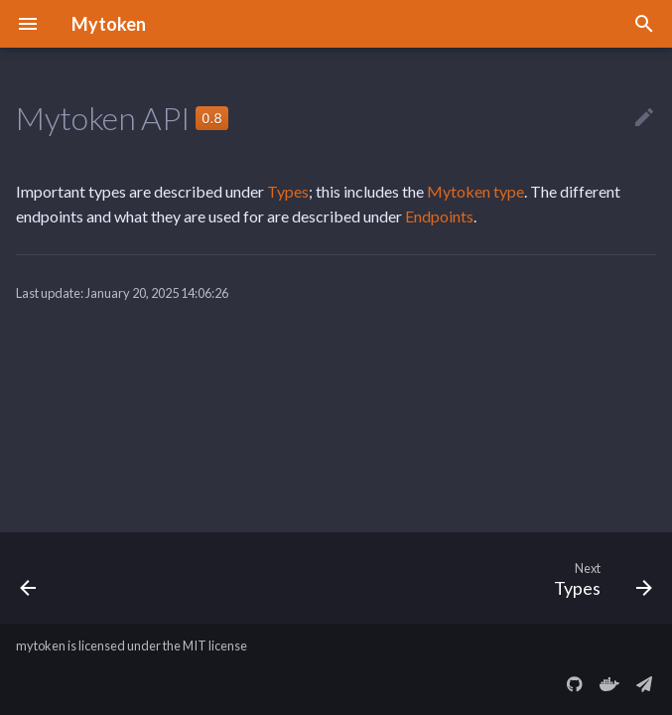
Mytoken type (475, 191)
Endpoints (439, 216)
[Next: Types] (598, 578)
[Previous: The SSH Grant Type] (30, 578)
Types (288, 191)
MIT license (215, 645)
